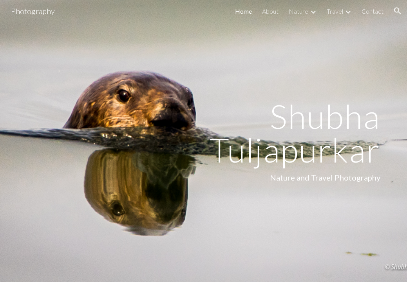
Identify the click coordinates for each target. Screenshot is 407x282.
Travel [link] (335, 11)
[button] (397, 11)
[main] (265, 141)
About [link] (270, 11)
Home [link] (243, 11)
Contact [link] (372, 11)
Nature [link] (298, 11)
